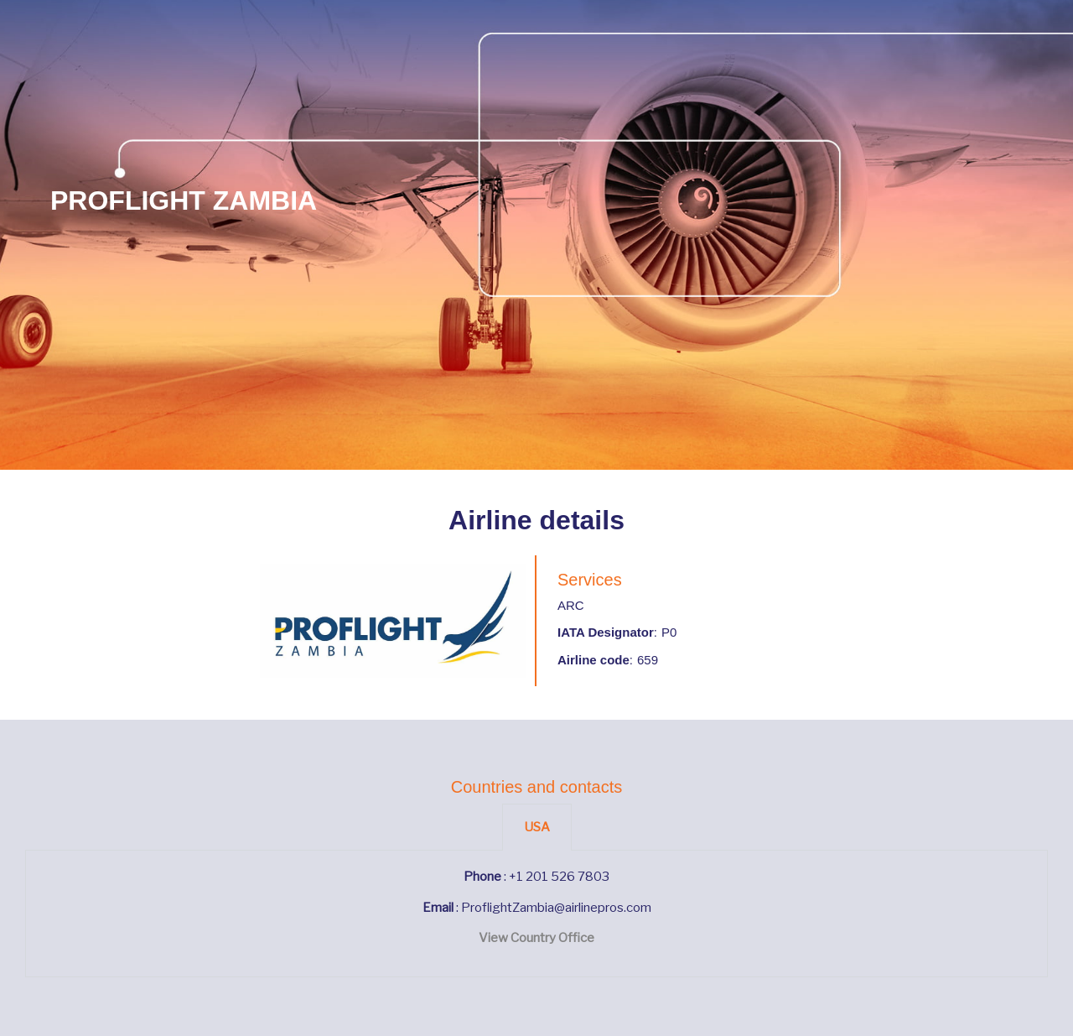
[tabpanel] (536, 914)
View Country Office (536, 937)
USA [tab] (537, 827)
